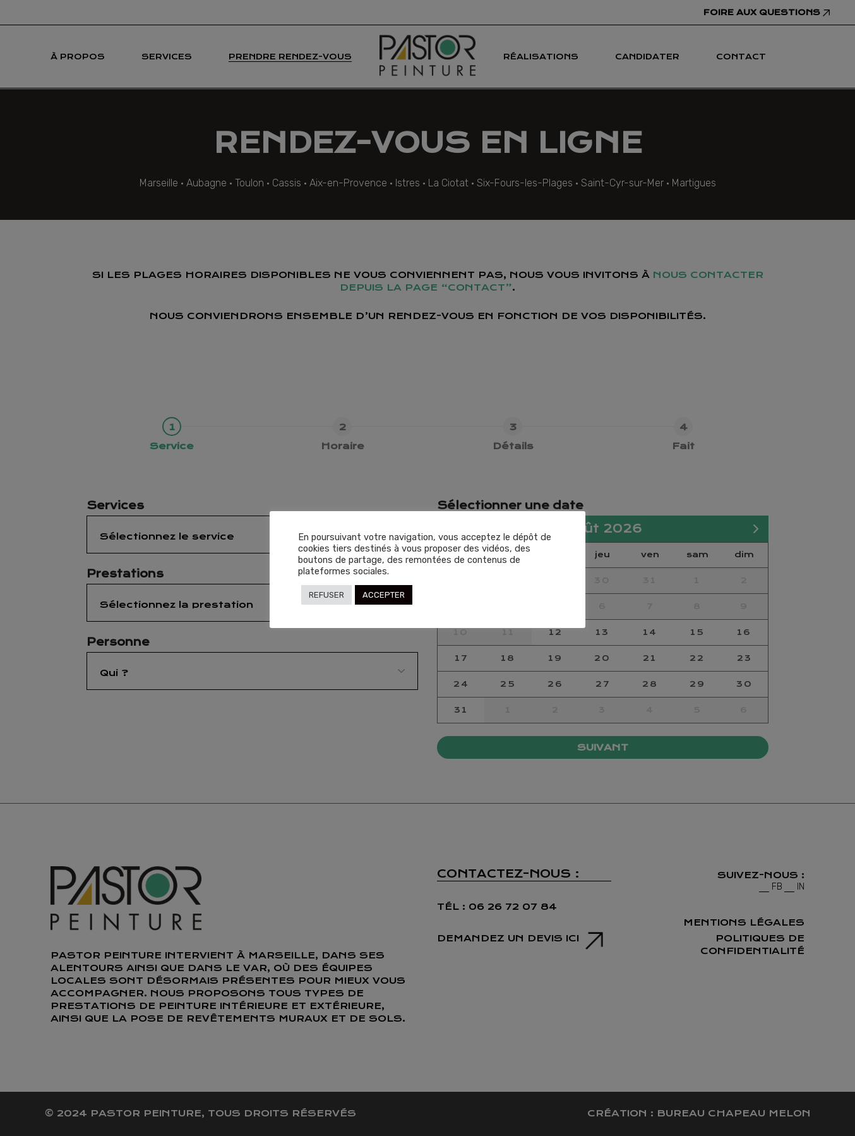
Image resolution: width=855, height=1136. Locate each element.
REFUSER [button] (326, 595)
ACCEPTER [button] (383, 595)
